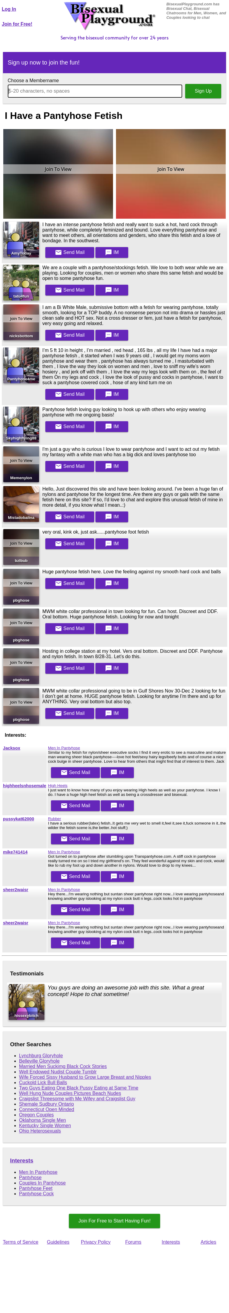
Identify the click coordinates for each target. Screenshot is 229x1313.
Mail (70, 252)
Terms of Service (20, 1242)
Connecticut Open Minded (46, 1109)
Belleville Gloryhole (39, 1061)
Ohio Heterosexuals (40, 1130)
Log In (9, 9)
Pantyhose (30, 1177)
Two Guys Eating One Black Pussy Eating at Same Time (78, 1087)
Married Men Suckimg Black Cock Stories (63, 1066)
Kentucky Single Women (45, 1125)
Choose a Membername (33, 80)
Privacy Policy (96, 1242)
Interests (21, 1160)
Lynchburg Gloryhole (41, 1055)
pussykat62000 (18, 818)
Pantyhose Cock (36, 1193)
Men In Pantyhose (64, 748)
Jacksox (11, 748)
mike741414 (15, 852)
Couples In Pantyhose (42, 1182)
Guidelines (58, 1242)
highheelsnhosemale (24, 785)
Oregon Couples (36, 1114)
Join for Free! (17, 24)
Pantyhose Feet (35, 1188)
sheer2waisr (15, 889)
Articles (208, 1242)
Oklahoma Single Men (42, 1120)
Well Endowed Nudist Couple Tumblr (58, 1071)
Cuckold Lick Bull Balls (43, 1082)
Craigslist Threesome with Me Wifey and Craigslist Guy (77, 1098)
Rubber (54, 818)
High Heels (57, 785)
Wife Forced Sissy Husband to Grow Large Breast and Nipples (85, 1077)
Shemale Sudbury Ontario (46, 1104)
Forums (133, 1242)
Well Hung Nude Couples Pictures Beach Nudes (70, 1093)
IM (112, 252)
